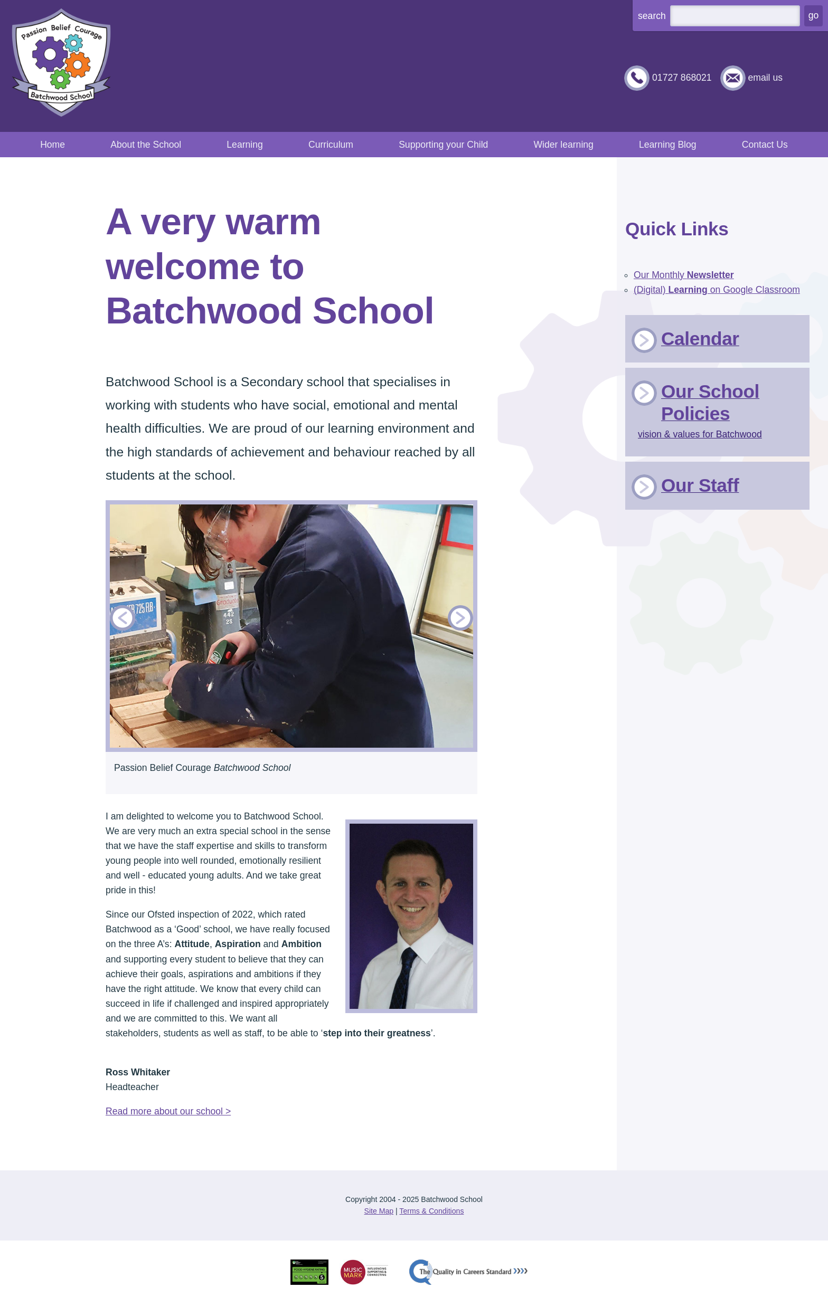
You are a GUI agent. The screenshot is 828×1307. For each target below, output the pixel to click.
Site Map (379, 1211)
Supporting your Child (443, 144)
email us (765, 77)
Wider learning (563, 144)
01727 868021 (682, 77)
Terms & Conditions (431, 1211)
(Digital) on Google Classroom (717, 289)
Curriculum (330, 144)
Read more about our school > (168, 1111)
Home (52, 144)
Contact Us (765, 144)
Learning (244, 144)
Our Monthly (684, 275)
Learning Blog (668, 144)
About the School (145, 144)
